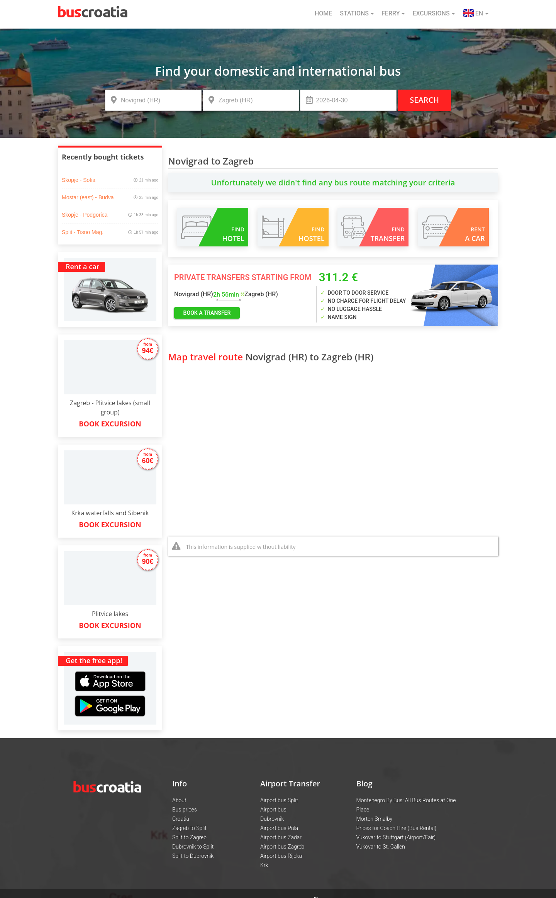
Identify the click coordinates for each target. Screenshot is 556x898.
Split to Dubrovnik (193, 856)
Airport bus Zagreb (282, 847)
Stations (357, 13)
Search (424, 100)
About (179, 800)
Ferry (393, 13)
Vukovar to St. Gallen (380, 847)
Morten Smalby (374, 819)
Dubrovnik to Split (193, 847)
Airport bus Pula (279, 828)
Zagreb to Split (189, 828)
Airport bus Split (279, 800)
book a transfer (207, 313)
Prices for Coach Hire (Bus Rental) (396, 828)
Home (323, 13)
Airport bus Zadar (281, 837)
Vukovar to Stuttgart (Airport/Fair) (396, 837)
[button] (475, 14)
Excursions (433, 13)
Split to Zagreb (189, 837)
